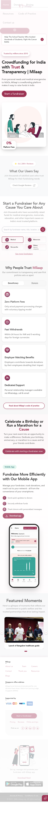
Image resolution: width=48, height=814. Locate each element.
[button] (19, 651)
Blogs (7, 676)
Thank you (22, 671)
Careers (34, 666)
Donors (34, 283)
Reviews (21, 722)
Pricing (12, 722)
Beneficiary (13, 283)
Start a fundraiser (14, 93)
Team (24, 666)
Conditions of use (31, 796)
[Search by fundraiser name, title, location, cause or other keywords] (24, 229)
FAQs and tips (32, 722)
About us (9, 666)
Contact (8, 671)
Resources (35, 671)
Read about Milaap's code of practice (24, 406)
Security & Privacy (16, 796)
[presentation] (2, 632)
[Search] (42, 229)
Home (6, 4)
